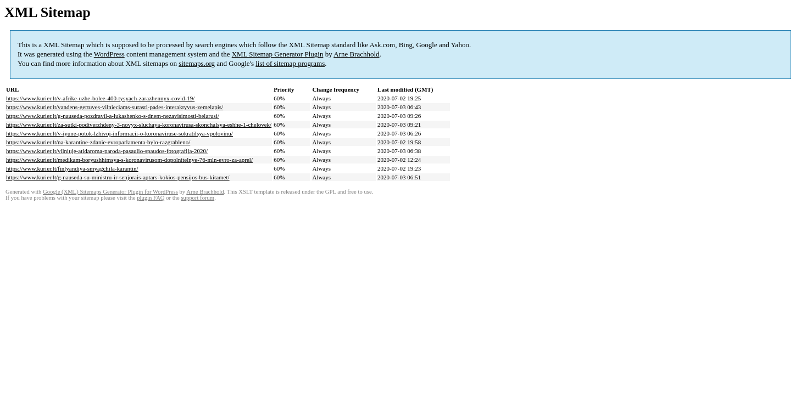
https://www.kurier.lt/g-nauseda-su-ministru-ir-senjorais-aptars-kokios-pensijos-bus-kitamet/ (118, 177)
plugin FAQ (150, 198)
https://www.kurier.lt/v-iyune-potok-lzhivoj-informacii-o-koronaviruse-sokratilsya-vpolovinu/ (119, 133)
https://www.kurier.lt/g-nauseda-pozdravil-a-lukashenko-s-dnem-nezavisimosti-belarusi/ (112, 115)
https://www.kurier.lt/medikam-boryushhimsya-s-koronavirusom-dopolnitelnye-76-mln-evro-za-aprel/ (129, 159)
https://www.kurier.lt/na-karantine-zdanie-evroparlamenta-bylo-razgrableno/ (98, 142)
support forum (197, 198)
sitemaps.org (197, 63)
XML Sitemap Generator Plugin (278, 54)
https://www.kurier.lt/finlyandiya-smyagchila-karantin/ (72, 168)
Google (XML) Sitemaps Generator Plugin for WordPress (110, 192)
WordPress (109, 54)
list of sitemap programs (290, 63)
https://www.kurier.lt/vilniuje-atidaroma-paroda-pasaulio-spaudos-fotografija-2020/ (107, 151)
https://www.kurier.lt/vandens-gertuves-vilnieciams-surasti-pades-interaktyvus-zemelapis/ (114, 107)
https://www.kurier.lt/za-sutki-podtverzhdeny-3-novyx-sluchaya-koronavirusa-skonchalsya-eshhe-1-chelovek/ (138, 124)
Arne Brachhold (356, 54)
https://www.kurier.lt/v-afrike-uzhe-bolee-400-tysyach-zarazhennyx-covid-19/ (100, 98)
